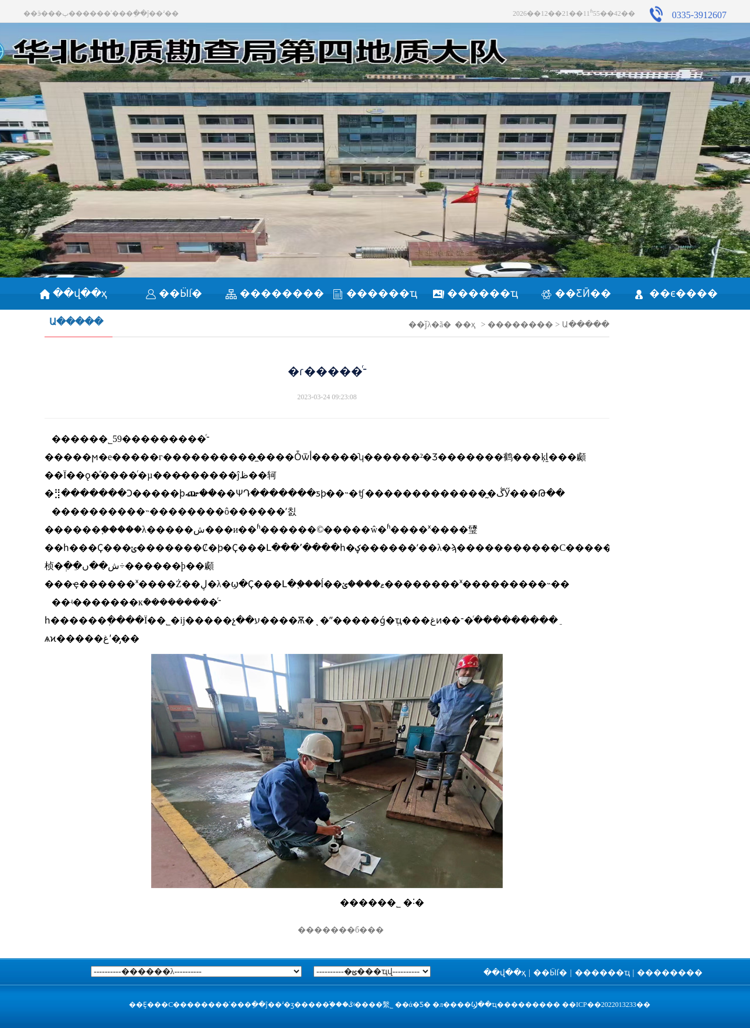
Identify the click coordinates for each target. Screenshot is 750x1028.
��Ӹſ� (174, 293)
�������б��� (327, 930)
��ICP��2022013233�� (606, 1004)
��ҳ (465, 324)
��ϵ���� (676, 293)
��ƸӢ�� (576, 293)
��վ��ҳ (73, 293)
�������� (275, 293)
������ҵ (374, 293)
